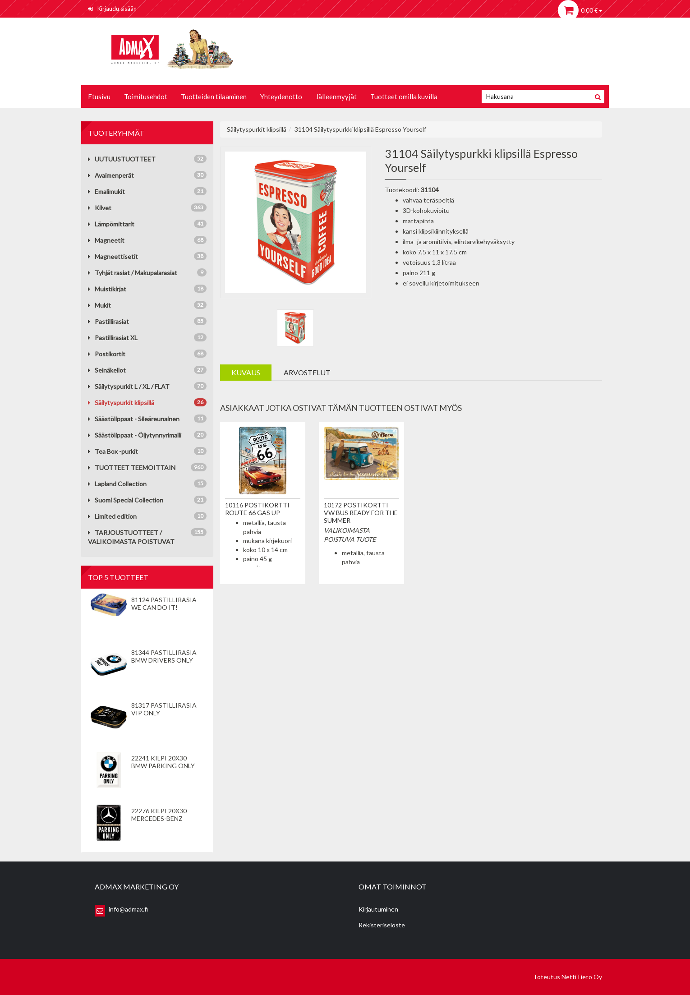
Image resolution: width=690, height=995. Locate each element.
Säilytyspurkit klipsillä (121, 402)
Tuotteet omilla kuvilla (403, 96)
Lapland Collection (117, 484)
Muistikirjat (107, 289)
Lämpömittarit (111, 224)
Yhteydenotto (281, 96)
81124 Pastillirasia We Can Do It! (164, 603)
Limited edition (112, 516)
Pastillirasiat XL (113, 337)
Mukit (99, 305)
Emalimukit (106, 191)
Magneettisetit (113, 256)
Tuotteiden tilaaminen (214, 96)
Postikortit (106, 354)
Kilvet (99, 208)
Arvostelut (307, 372)
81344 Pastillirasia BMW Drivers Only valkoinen (164, 660)
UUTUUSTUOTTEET (122, 159)
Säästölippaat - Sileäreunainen (133, 419)
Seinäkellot (107, 370)
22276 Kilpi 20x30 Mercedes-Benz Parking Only (159, 818)
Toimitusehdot (145, 96)
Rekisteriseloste (382, 925)
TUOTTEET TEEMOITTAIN (131, 467)
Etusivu (99, 96)
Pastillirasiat (108, 321)
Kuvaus (245, 372)
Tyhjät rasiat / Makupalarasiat (132, 272)
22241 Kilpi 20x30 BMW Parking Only (163, 761)
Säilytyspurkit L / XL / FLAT (129, 386)
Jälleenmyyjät (336, 96)
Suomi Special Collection (125, 500)
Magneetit (106, 240)
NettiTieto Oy (581, 977)
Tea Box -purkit (113, 451)
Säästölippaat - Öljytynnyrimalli (134, 435)
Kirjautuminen (378, 909)
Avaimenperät (111, 175)
